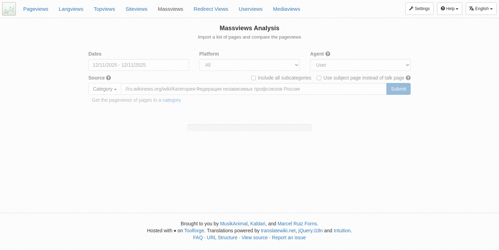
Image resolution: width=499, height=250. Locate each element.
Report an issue (289, 237)
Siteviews (136, 9)
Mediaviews (286, 9)
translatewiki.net (278, 230)
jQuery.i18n (310, 230)
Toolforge (194, 230)
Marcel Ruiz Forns (297, 223)
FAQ (198, 237)
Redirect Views (211, 9)
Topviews (104, 9)
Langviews (71, 9)
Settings (419, 8)
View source (255, 237)
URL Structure (222, 237)
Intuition (342, 230)
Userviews (251, 9)
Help (449, 8)
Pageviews (36, 9)
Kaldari (257, 223)
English (481, 8)
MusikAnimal (233, 223)
